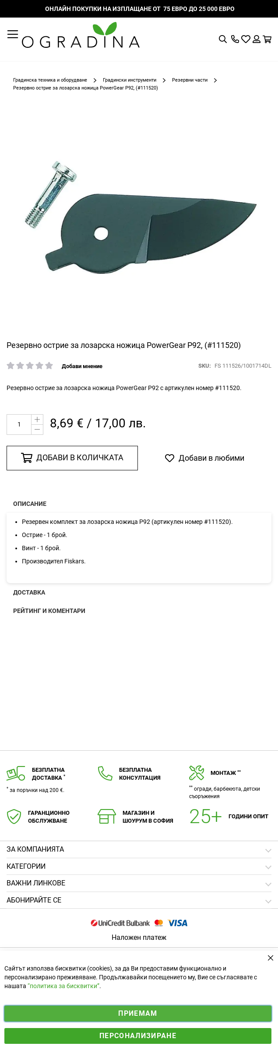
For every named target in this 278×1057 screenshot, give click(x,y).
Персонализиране (137, 1036)
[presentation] (139, 503)
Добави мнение (82, 366)
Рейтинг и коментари (49, 610)
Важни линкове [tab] (36, 883)
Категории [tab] (26, 866)
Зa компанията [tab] (35, 849)
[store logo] (81, 35)
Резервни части (190, 80)
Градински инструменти (129, 80)
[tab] (139, 900)
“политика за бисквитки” (63, 985)
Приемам (137, 1013)
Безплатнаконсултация (140, 774)
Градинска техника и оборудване (50, 80)
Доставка (29, 592)
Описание (29, 503)
